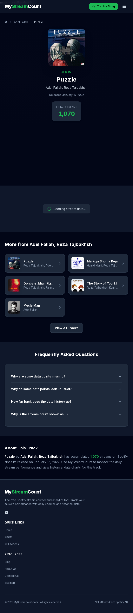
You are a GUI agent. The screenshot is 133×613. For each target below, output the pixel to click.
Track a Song (103, 6)
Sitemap (10, 582)
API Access (12, 544)
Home (8, 530)
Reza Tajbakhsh (75, 87)
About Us (10, 568)
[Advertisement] (66, 156)
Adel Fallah (21, 22)
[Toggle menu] (124, 6)
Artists (8, 537)
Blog (7, 561)
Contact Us (12, 575)
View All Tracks (66, 328)
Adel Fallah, (54, 87)
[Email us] (7, 512)
